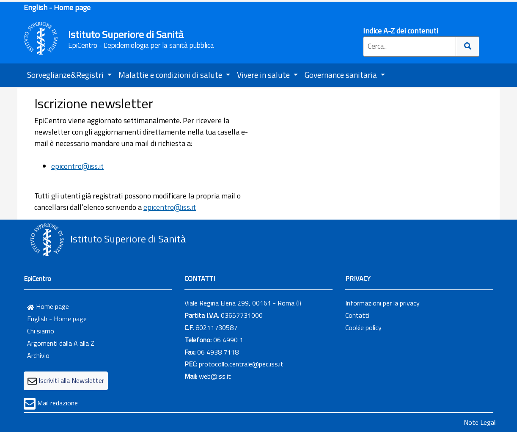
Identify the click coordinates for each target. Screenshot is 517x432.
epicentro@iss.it (77, 166)
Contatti (357, 315)
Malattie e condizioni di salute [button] (171, 75)
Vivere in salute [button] (264, 75)
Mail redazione (57, 403)
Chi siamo (40, 331)
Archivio (38, 355)
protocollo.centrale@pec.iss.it (241, 364)
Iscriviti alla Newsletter (71, 380)
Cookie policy (363, 327)
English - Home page (57, 7)
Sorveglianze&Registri (66, 75)
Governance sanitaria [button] (342, 75)
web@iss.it (215, 376)
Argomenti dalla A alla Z (60, 343)
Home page (48, 306)
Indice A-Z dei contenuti (400, 30)
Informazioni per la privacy (382, 303)
